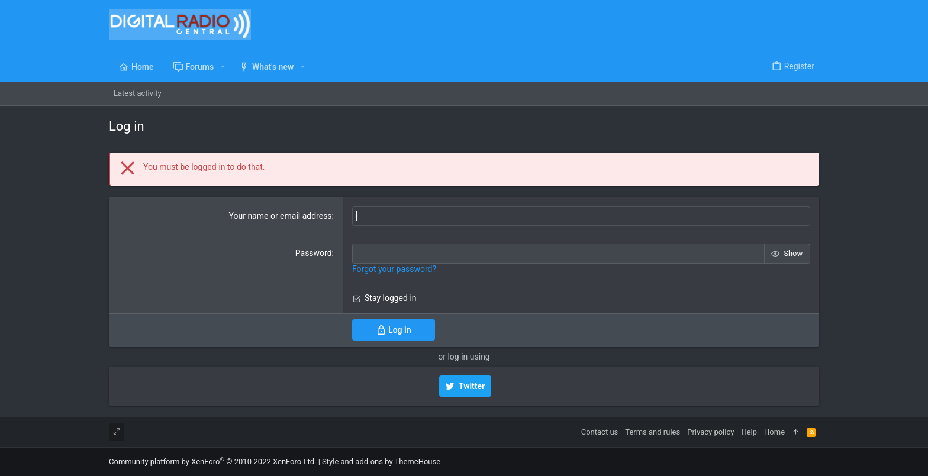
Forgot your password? (394, 269)
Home (774, 432)
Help (749, 432)
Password (313, 253)
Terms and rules (652, 432)
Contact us (599, 432)
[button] (222, 66)
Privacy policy (710, 432)
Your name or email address (280, 216)
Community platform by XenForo (212, 461)
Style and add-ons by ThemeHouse (381, 461)
